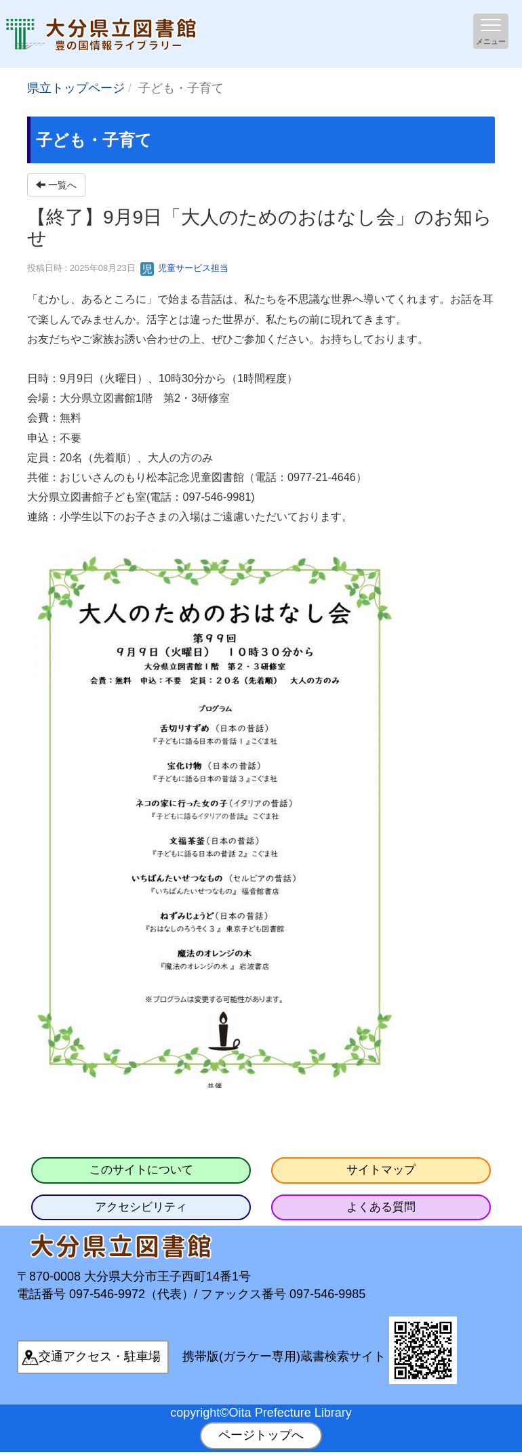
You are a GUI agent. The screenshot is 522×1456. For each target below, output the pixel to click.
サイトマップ (381, 1169)
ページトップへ (261, 1435)
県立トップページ (76, 88)
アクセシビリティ (141, 1207)
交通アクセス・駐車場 (100, 1356)
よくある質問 (381, 1207)
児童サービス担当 (184, 268)
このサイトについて (141, 1169)
